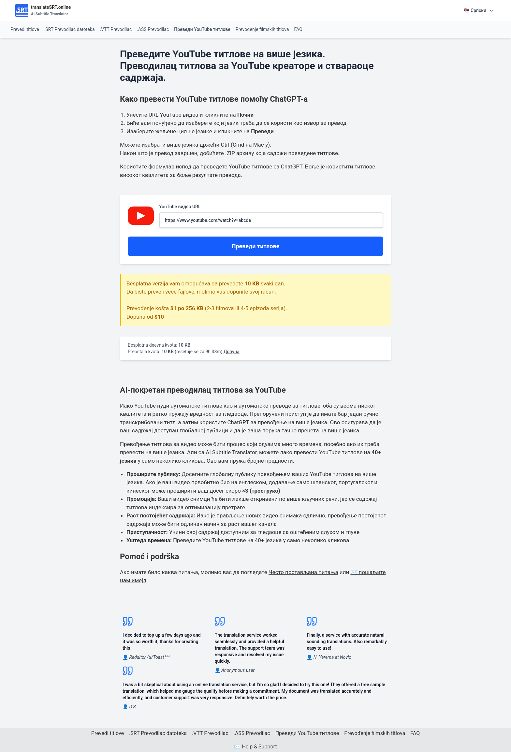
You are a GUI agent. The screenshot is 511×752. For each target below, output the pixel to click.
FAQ (298, 29)
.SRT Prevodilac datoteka (69, 29)
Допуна (232, 351)
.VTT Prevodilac (116, 29)
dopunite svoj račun (250, 291)
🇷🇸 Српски (479, 10)
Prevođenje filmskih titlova (262, 29)
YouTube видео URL (271, 216)
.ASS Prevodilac (153, 29)
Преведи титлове (256, 246)
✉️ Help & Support (255, 747)
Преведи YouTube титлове (202, 29)
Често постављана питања (303, 572)
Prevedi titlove (24, 29)
